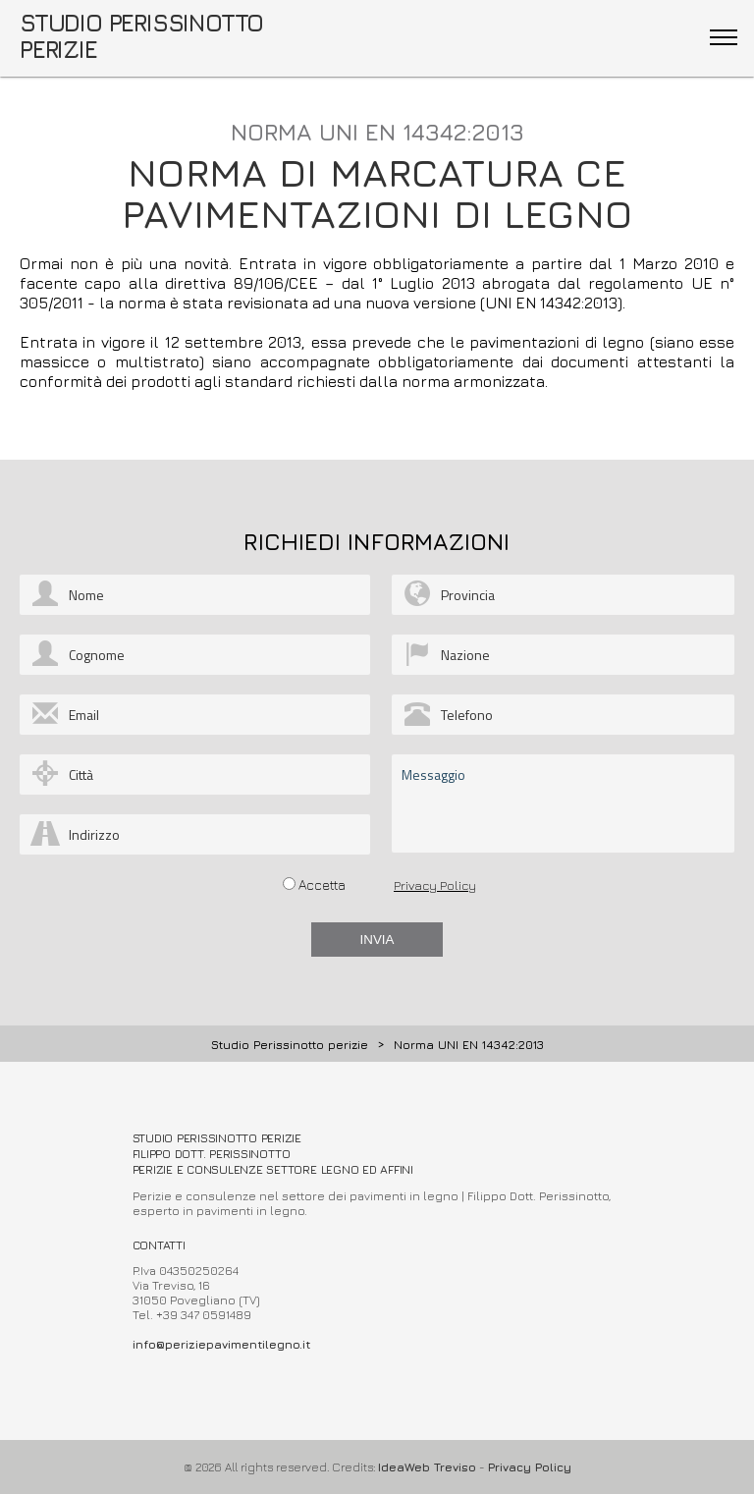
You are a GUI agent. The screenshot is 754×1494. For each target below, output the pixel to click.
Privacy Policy (435, 885)
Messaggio (563, 803)
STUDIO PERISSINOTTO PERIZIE (141, 36)
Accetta (322, 884)
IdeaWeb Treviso (427, 1467)
